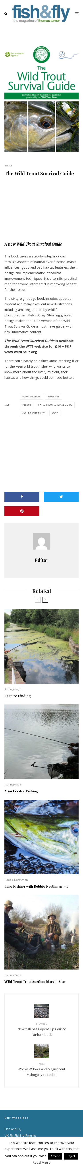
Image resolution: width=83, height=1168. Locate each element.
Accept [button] (55, 1156)
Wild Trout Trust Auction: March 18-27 (35, 982)
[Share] (21, 497)
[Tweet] (61, 497)
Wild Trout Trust (34, 413)
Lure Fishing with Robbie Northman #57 (36, 886)
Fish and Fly (12, 1129)
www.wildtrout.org (20, 352)
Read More (41, 1162)
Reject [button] (71, 1156)
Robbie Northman (16, 879)
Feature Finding (17, 696)
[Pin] (21, 511)
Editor (8, 165)
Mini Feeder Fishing (21, 791)
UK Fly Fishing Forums (20, 1135)
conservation (32, 396)
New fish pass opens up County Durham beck (41, 1029)
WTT (55, 413)
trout (27, 404)
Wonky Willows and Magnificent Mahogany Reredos (41, 1069)
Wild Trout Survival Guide (56, 404)
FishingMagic (12, 689)
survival (54, 396)
